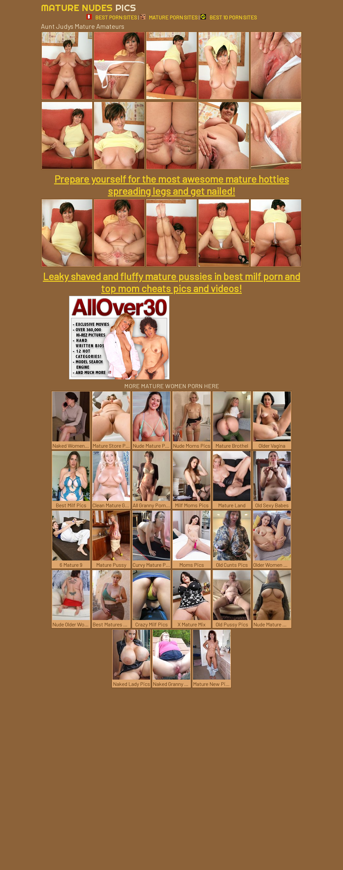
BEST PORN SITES (111, 17)
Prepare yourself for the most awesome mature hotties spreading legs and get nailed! (171, 185)
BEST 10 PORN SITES (229, 17)
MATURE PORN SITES (169, 17)
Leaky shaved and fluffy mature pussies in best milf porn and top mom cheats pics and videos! (171, 282)
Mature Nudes (88, 7)
